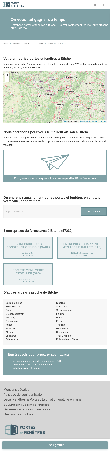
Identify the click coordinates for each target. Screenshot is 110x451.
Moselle (58, 43)
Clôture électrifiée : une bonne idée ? (32, 364)
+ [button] (7, 75)
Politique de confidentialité (22, 394)
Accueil (6, 43)
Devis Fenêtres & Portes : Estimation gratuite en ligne (42, 399)
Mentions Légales (16, 389)
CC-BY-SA (102, 121)
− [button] (7, 79)
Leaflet (65, 121)
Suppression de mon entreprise (26, 404)
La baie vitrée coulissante (26, 368)
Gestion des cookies (18, 414)
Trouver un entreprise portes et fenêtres (28, 43)
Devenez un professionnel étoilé (26, 409)
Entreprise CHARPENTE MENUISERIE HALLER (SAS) (81, 245)
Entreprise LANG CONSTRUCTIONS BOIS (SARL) (28, 245)
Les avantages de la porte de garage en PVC (36, 361)
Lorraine (49, 43)
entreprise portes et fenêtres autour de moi (51, 64)
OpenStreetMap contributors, (88, 121)
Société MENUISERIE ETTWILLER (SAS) (28, 272)
